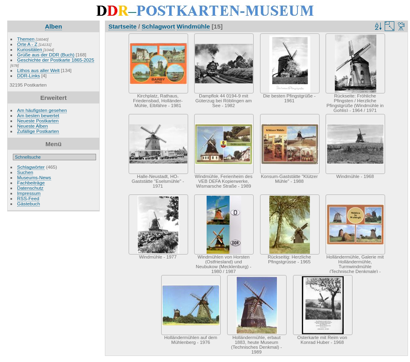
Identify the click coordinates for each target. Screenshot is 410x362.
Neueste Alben (32, 125)
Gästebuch (28, 203)
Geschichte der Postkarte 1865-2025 (55, 59)
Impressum (29, 193)
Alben (53, 26)
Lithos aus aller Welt (38, 70)
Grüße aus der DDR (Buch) (46, 54)
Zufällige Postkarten (38, 131)
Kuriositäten (30, 49)
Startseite (123, 26)
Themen (26, 38)
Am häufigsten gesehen (42, 110)
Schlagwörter (31, 167)
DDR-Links (28, 75)
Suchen (25, 172)
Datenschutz (30, 187)
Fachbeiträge (31, 182)
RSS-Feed (28, 198)
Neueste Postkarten (38, 120)
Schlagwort (158, 26)
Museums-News (34, 177)
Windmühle (193, 26)
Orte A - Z (27, 44)
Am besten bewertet (38, 115)
